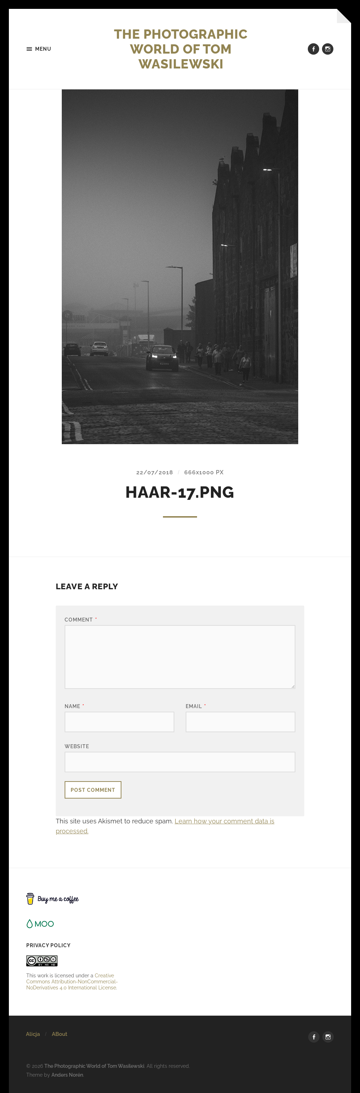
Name (74, 706)
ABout (59, 1034)
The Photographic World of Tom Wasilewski (181, 49)
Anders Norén (67, 1075)
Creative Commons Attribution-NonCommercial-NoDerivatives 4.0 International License (72, 981)
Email (196, 706)
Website (77, 746)
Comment (81, 620)
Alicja (33, 1034)
